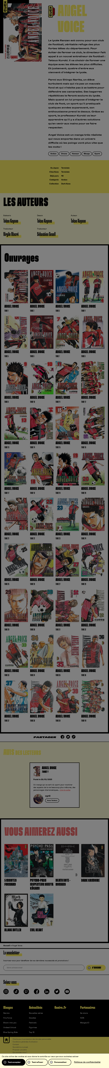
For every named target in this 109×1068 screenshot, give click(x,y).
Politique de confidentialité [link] (87, 1062)
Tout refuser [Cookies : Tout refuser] (37, 1062)
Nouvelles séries (36, 1013)
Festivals (33, 1023)
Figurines (33, 1027)
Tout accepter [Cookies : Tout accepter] (14, 1062)
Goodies (32, 1018)
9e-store (84, 1013)
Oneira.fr (60, 1008)
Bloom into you (9, 1023)
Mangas (8, 1008)
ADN (82, 1018)
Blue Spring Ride (10, 1032)
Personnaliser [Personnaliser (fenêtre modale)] (60, 1062)
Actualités (35, 1008)
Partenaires (87, 1008)
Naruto (6, 1013)
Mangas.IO (84, 1023)
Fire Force (7, 1018)
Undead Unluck (9, 1027)
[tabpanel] (54, 785)
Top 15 (31, 1032)
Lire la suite (65, 790)
